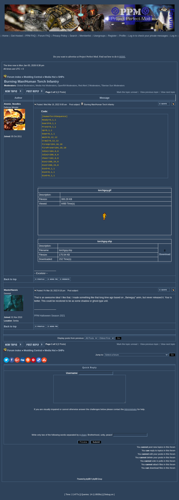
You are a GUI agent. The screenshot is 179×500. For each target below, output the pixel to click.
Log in (174, 35)
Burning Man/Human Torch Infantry (31, 81)
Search (74, 35)
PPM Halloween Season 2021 (49, 315)
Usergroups (100, 35)
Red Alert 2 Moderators (89, 85)
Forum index (14, 77)
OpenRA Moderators (67, 85)
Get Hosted (17, 35)
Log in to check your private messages (148, 35)
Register (112, 35)
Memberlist (86, 35)
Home (5, 35)
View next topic (168, 92)
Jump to (99, 355)
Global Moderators (26, 85)
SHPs (61, 77)
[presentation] (33, 421)
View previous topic (149, 92)
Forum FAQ (44, 35)
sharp (84, 435)
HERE (122, 56)
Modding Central (33, 77)
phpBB (88, 479)
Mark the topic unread (127, 92)
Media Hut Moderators (46, 85)
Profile (122, 35)
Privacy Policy (60, 35)
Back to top (10, 279)
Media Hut (50, 77)
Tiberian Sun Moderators (113, 85)
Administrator (130, 409)
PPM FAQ (30, 35)
